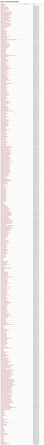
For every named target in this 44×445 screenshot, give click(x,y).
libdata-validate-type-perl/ (5, 124)
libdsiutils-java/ (3, 431)
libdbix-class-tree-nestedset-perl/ (6, 230)
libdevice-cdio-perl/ (4, 319)
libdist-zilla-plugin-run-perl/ (5, 393)
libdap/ (2, 28)
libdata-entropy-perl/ (4, 48)
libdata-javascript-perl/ (4, 66)
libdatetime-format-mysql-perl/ (5, 165)
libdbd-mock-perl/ (3, 193)
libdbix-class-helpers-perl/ (5, 217)
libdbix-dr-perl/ (3, 238)
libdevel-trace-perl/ (3, 318)
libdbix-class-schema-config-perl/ (6, 226)
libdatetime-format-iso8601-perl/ (6, 163)
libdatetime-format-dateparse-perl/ (6, 154)
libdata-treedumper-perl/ (4, 109)
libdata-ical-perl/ (3, 62)
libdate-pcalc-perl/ (3, 141)
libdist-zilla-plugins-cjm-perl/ (5, 404)
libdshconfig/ (3, 430)
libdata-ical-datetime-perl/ (5, 61)
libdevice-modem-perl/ (4, 322)
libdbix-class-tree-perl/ (4, 231)
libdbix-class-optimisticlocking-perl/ (6, 223)
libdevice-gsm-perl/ (4, 320)
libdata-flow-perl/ (3, 53)
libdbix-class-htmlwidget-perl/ (5, 218)
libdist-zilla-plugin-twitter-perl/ (5, 403)
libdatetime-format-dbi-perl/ (5, 156)
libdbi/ (2, 201)
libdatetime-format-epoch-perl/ (5, 158)
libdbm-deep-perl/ (3, 254)
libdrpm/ (2, 428)
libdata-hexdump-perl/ (4, 59)
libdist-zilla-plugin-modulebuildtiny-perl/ (7, 385)
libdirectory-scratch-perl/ (4, 347)
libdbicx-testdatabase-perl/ (5, 206)
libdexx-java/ (3, 327)
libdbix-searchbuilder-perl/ (5, 249)
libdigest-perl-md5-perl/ (4, 339)
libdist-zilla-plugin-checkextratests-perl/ (7, 374)
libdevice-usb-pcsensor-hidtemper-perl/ (7, 324)
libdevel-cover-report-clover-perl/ (6, 286)
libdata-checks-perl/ (4, 34)
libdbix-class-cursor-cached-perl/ (6, 211)
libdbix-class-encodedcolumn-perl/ (6, 215)
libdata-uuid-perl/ (3, 118)
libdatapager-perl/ (3, 130)
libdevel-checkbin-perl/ (4, 281)
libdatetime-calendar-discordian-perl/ (6, 146)
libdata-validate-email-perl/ (5, 120)
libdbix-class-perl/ (3, 224)
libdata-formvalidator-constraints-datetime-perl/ (8, 55)
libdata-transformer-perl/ (4, 107)
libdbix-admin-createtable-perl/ (5, 208)
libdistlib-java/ (3, 410)
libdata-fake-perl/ (3, 49)
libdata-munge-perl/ (4, 71)
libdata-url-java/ (3, 114)
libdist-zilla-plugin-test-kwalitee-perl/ (6, 398)
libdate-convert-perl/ (4, 133)
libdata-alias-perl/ (3, 29)
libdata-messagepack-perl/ (5, 67)
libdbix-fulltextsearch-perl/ (5, 240)
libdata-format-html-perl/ (4, 54)
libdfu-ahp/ (2, 328)
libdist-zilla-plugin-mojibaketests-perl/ (6, 386)
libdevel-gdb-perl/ (3, 293)
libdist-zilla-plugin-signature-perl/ (6, 394)
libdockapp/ (2, 420)
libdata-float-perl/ (3, 52)
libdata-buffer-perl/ (3, 32)
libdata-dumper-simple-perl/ (5, 46)
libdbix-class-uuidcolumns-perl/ (5, 232)
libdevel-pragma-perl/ (4, 305)
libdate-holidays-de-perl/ (4, 136)
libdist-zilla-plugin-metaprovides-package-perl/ (8, 381)
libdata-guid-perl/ (3, 57)
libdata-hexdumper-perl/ (4, 60)
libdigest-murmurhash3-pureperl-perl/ (6, 338)
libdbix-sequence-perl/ (4, 250)
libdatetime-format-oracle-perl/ (5, 167)
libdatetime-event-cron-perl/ (5, 148)
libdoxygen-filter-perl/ (4, 424)
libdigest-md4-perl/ (3, 336)
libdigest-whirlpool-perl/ (4, 343)
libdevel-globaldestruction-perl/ (5, 294)
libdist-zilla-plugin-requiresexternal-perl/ (7, 392)
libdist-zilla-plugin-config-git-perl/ (6, 375)
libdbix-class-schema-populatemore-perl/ (7, 228)
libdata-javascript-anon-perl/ (5, 65)
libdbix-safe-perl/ (3, 248)
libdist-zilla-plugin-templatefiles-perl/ (6, 395)
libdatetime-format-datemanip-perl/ (6, 153)
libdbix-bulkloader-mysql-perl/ (5, 209)
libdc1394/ (2, 258)
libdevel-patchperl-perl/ (4, 304)
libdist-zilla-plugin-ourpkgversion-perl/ (6, 387)
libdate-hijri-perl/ (3, 135)
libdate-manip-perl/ (4, 140)
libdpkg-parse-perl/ (4, 425)
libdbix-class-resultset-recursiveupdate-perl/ (7, 225)
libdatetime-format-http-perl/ (5, 160)
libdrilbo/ (2, 426)
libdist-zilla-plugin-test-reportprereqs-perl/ (7, 402)
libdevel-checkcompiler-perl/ (5, 282)
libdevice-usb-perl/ (3, 325)
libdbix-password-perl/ (4, 244)
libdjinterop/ (2, 414)
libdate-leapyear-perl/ (4, 139)
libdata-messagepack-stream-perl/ (6, 68)
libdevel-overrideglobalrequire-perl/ (6, 302)
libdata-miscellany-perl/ (4, 70)
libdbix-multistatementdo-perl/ (5, 242)
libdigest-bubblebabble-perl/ (5, 330)
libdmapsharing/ (3, 415)
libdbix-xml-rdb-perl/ (4, 252)
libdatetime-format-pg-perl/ (5, 168)
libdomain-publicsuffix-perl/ (5, 422)
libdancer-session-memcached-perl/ (6, 20)
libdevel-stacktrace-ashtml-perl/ (5, 313)
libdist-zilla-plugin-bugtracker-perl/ (6, 371)
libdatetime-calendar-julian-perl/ (5, 147)
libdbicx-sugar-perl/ (4, 205)
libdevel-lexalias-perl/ (4, 297)
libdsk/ (2, 432)
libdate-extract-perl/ (4, 134)
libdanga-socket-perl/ (4, 26)
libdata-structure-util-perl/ (4, 103)
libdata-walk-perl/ (3, 127)
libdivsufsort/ (3, 412)
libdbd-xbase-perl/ (3, 200)
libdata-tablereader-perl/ (4, 106)
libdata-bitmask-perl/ (4, 31)
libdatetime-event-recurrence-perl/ (6, 150)
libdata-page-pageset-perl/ (5, 74)
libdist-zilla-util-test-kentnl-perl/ (5, 409)
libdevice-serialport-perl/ (4, 323)
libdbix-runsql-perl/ (3, 247)
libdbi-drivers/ (3, 202)
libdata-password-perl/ (4, 79)
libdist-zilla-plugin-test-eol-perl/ (5, 397)
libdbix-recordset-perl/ (4, 246)
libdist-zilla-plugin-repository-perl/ (6, 391)
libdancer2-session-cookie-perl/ (5, 25)
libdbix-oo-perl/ (3, 243)
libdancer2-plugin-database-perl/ (6, 23)
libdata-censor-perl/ (4, 33)
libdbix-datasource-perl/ (4, 235)
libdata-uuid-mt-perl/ (4, 117)
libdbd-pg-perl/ (3, 197)
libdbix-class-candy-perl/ (4, 210)
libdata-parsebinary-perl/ (4, 78)
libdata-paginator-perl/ (4, 77)
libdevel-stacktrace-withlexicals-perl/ (6, 315)
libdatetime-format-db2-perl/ (5, 155)
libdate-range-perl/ (3, 143)
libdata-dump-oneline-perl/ (5, 41)
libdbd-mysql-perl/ (3, 195)
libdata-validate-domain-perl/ (5, 119)
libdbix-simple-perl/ (4, 251)
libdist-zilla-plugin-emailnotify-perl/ (6, 376)
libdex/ (2, 326)
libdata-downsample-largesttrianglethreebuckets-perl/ (9, 39)
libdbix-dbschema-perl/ (4, 236)
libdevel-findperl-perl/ (4, 292)
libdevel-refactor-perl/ (4, 308)
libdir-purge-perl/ (3, 345)
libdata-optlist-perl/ (3, 73)
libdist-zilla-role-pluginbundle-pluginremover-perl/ (8, 407)
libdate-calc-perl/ (3, 131)
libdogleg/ (2, 421)
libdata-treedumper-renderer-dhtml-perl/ (7, 110)
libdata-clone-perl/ (3, 35)
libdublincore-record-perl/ (4, 434)
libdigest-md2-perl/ (3, 335)
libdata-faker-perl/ (3, 50)
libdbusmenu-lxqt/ (3, 256)
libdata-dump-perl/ (3, 42)
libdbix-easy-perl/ (3, 239)
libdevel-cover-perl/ (4, 285)
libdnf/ (2, 417)
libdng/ (2, 418)
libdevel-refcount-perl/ (4, 309)
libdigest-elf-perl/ (3, 332)
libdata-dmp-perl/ (3, 38)
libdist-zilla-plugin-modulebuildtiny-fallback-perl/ (8, 384)
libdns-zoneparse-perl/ (4, 419)
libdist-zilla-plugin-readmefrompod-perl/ (7, 390)
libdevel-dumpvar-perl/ (4, 291)
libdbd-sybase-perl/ (4, 199)
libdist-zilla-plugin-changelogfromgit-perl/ (7, 372)
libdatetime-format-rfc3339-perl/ (5, 169)
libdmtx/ (2, 416)
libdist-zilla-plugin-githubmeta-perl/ (6, 378)
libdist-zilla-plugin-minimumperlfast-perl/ (7, 383)
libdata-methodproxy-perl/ (5, 69)
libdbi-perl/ (2, 203)
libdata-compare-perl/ (4, 37)
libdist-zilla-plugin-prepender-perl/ (6, 389)
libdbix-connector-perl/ (4, 233)
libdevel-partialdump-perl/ (5, 303)
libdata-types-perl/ (3, 111)
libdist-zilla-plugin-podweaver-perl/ (6, 388)
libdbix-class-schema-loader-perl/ (6, 227)
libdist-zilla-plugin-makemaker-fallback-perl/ (7, 380)
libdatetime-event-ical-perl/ (5, 149)
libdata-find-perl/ (3, 51)
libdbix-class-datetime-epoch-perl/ (6, 212)
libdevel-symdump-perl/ (4, 317)
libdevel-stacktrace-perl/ (4, 314)
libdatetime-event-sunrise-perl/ (5, 151)
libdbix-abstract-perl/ (4, 207)
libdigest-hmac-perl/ (4, 333)
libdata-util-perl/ (3, 115)
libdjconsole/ (3, 413)
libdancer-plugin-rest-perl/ (5, 18)
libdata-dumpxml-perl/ (4, 47)
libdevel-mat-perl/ (3, 299)
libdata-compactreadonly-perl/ (5, 36)
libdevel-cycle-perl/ (4, 287)
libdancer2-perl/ (3, 21)
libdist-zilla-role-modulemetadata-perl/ (6, 406)
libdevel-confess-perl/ (4, 284)
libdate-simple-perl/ (4, 144)
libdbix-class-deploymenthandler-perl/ (6, 213)
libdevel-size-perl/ (3, 312)
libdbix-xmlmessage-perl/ (4, 253)
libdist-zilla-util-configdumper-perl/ (6, 408)
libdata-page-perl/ (3, 75)
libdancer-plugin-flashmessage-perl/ (6, 17)
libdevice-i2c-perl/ (3, 321)
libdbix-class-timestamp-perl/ (5, 229)
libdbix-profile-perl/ (3, 245)
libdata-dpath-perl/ (3, 40)
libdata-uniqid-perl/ (3, 112)
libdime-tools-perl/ (3, 344)
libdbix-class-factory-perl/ (4, 216)
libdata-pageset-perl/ (4, 76)
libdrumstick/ (3, 429)
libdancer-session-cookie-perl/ (5, 19)
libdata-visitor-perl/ (3, 126)
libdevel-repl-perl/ (3, 310)
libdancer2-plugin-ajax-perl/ (5, 22)
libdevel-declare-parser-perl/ (5, 288)
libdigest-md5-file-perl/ (4, 337)
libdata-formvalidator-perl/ (5, 56)
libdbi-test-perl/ (3, 204)
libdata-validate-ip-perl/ (4, 121)
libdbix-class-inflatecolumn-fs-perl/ (6, 219)
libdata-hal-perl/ (3, 58)
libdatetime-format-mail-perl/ (5, 164)
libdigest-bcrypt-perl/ (4, 329)
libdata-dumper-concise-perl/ (5, 45)
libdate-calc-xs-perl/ (4, 132)
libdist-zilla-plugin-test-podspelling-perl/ (7, 401)
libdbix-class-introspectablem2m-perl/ (6, 222)
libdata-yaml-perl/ (3, 128)
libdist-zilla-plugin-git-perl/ (5, 377)
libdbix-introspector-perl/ (4, 241)
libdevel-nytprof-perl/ (4, 300)
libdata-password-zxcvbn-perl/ (5, 80)
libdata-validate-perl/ (4, 122)
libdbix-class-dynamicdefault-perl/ (6, 214)
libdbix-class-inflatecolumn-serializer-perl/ (7, 221)
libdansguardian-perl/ (4, 27)
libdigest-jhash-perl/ (4, 334)
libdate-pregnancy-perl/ (4, 142)
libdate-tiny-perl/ (3, 145)
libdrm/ (2, 427)
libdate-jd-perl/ (3, 138)
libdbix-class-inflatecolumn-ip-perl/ (6, 220)
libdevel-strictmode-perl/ (4, 316)
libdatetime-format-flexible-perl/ (5, 159)
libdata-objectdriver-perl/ (4, 72)
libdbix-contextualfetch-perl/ (5, 234)
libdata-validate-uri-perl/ (4, 125)
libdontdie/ (2, 423)
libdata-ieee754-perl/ (4, 63)
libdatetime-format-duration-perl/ (6, 157)
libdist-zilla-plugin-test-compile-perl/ (6, 396)
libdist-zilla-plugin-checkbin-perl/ (6, 373)
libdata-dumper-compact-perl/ (5, 44)
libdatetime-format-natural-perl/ (5, 166)
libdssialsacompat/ (3, 433)
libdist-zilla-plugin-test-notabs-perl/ (6, 399)
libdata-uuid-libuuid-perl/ (4, 116)
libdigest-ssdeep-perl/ (4, 342)
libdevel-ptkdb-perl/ (4, 307)
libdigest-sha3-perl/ (4, 341)
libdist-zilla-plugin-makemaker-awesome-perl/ (8, 379)
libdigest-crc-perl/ (3, 331)
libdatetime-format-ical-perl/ (5, 162)
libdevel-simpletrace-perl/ (4, 311)
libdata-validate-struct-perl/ (5, 123)
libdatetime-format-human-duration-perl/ (7, 161)
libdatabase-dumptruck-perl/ (5, 129)
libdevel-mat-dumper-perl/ (5, 298)
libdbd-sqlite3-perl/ (3, 198)
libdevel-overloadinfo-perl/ (5, 301)
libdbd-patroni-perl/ (4, 196)
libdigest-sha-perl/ (3, 340)
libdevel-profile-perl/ (4, 306)
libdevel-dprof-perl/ (4, 290)
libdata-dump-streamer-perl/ (5, 43)
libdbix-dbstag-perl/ (4, 237)
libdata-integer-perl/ (4, 64)
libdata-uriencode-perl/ (4, 113)
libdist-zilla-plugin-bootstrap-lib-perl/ (6, 370)
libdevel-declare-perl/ (4, 289)
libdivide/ (2, 411)
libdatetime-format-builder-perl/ (5, 152)
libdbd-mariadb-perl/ (4, 192)
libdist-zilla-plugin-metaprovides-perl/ (6, 382)
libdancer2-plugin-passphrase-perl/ (6, 24)
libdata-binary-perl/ (4, 30)
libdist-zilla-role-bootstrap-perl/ (5, 405)
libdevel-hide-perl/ (3, 295)
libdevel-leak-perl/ (3, 296)
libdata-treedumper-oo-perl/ (5, 108)
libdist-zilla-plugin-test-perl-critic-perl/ (6, 400)
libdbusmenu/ (3, 255)
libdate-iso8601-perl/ (4, 137)
